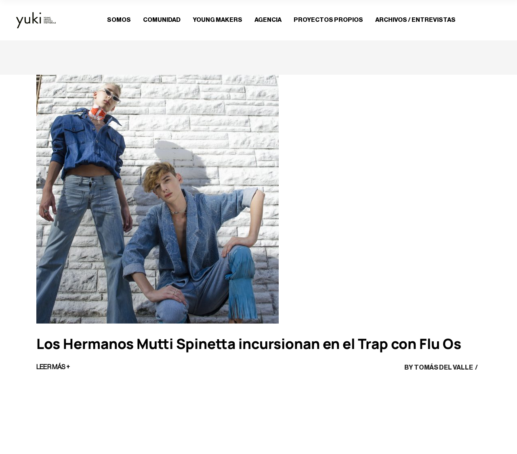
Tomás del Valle (443, 367)
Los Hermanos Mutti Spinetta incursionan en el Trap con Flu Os (248, 343)
